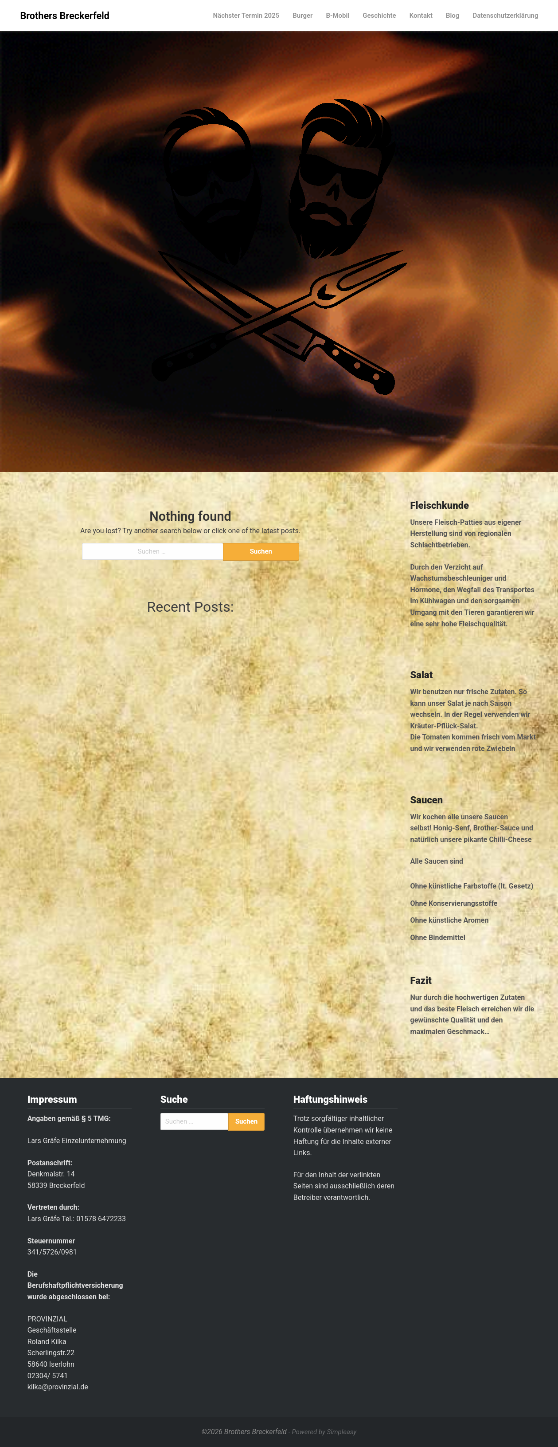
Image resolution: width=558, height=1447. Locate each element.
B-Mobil (337, 16)
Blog (452, 16)
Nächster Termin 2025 (246, 16)
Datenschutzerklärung (505, 16)
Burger (302, 16)
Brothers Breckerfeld (64, 15)
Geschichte (379, 16)
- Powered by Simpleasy (322, 1432)
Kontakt (421, 16)
